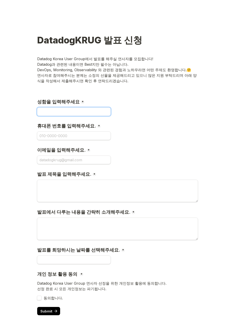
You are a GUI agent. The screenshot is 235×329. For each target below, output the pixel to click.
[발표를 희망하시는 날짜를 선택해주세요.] (74, 260)
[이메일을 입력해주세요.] (74, 160)
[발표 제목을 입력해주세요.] (117, 191)
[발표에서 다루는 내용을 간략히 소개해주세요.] (117, 229)
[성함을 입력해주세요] (74, 112)
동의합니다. (53, 298)
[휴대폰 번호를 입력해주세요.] (74, 136)
